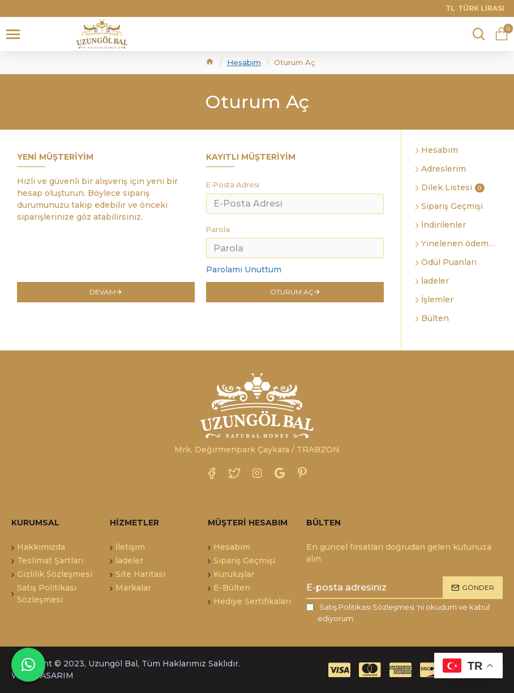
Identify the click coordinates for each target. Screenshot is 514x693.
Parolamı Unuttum (243, 270)
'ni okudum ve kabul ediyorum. (398, 612)
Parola (218, 229)
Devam (102, 293)
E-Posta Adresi (232, 184)
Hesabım (244, 62)
